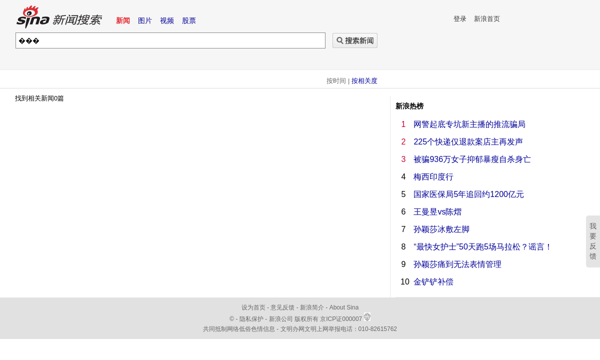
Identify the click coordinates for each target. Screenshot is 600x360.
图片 (145, 20)
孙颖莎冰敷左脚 (442, 229)
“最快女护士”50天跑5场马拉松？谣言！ (483, 246)
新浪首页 (487, 18)
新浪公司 (281, 319)
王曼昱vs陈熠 (438, 212)
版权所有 (306, 319)
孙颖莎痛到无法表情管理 (458, 264)
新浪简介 (312, 307)
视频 (167, 20)
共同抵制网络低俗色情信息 (239, 329)
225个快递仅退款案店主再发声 (468, 142)
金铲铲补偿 (434, 282)
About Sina (344, 307)
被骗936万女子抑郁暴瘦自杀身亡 (472, 159)
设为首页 (254, 307)
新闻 (123, 20)
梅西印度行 (434, 176)
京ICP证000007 (345, 319)
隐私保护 (252, 319)
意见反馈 (282, 307)
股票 (189, 20)
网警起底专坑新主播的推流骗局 (470, 124)
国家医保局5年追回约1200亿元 (469, 194)
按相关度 (365, 80)
